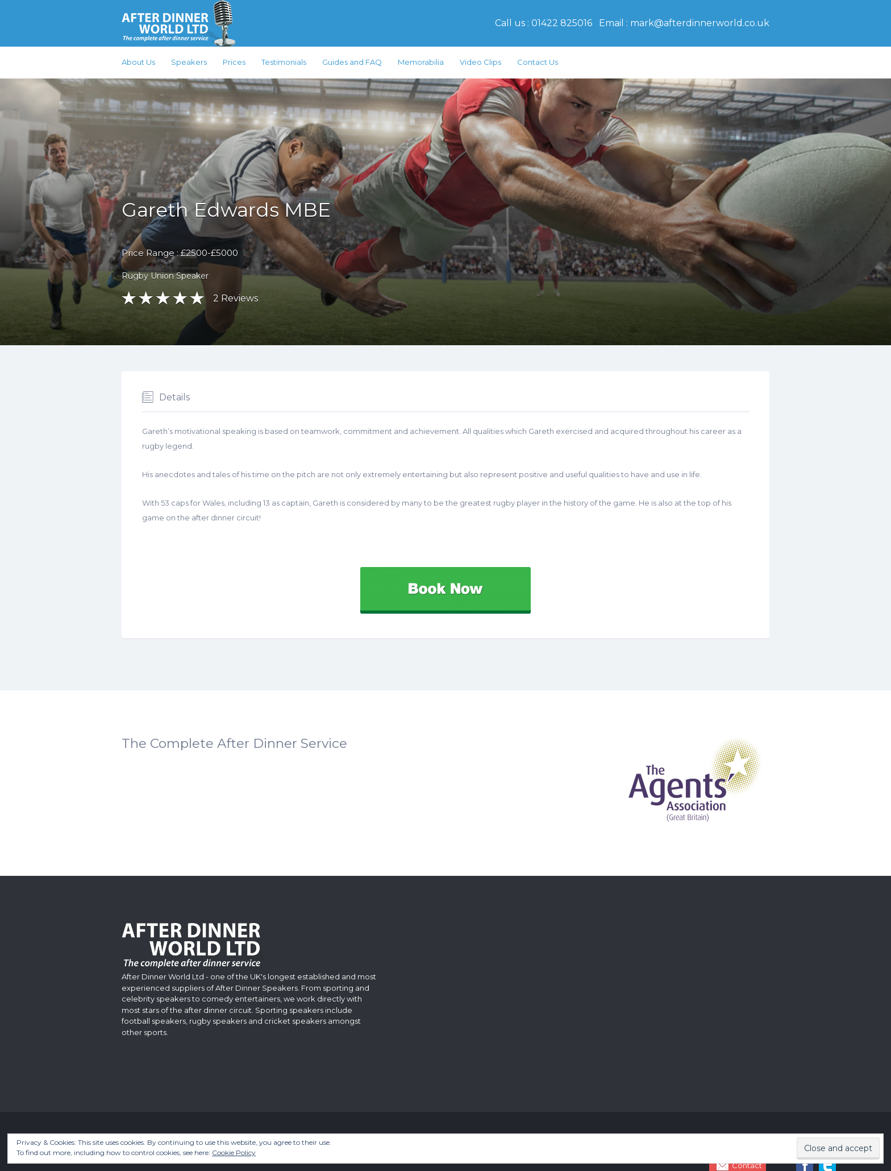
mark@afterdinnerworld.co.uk (699, 23)
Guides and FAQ (352, 62)
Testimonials (283, 62)
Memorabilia (421, 62)
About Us (138, 62)
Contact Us (537, 62)
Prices (234, 62)
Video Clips (480, 62)
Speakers (189, 62)
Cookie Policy (234, 1152)
